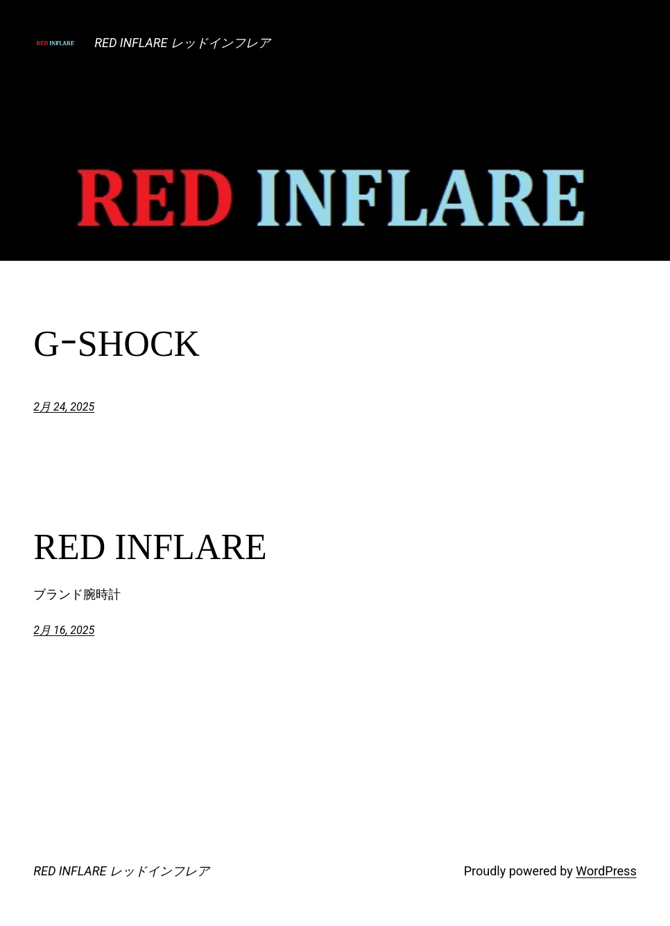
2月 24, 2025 (63, 406)
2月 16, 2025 (63, 630)
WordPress (606, 871)
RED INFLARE (150, 547)
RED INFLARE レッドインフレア (182, 42)
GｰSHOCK (116, 343)
